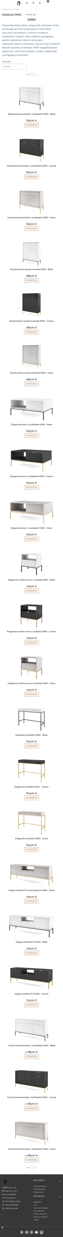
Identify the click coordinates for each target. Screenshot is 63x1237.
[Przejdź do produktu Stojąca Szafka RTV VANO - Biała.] (31, 923)
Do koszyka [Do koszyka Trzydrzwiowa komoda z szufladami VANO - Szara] (31, 1160)
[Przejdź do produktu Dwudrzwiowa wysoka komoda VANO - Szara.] (31, 353)
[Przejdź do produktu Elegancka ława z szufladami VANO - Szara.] (31, 509)
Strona (28, 74)
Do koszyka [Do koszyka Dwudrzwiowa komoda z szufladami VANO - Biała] (31, 125)
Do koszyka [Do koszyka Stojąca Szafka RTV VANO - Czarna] (31, 1005)
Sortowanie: (6, 62)
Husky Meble (10, 9)
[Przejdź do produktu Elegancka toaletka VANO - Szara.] (31, 819)
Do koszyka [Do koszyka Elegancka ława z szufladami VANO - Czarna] (31, 487)
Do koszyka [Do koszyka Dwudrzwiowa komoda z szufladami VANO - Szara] (31, 228)
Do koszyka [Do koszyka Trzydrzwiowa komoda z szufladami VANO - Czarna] (31, 1108)
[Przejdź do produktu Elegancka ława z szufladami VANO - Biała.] (31, 405)
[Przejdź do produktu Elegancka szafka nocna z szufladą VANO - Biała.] (31, 560)
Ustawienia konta (39, 1189)
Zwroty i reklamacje (40, 1214)
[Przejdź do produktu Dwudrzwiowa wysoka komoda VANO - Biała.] (31, 250)
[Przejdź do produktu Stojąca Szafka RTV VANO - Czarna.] (31, 974)
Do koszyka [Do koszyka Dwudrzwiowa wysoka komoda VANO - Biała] (31, 280)
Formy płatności (39, 1211)
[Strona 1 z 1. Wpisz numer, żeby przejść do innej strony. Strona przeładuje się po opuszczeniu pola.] (33, 74)
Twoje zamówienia (40, 1186)
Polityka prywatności (40, 1217)
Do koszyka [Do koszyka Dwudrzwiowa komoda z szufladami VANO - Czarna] (31, 177)
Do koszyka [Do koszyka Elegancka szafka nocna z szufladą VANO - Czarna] (31, 642)
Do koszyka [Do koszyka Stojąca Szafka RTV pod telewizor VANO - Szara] (31, 901)
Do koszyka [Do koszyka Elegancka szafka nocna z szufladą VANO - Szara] (31, 694)
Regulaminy (38, 1202)
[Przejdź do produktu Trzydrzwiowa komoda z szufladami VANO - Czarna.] (31, 1078)
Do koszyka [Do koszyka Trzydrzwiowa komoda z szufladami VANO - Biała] (31, 1056)
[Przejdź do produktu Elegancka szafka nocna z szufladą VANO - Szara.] (31, 664)
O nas (35, 1205)
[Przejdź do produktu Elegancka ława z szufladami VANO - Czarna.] (31, 457)
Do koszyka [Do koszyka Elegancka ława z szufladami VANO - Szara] (31, 539)
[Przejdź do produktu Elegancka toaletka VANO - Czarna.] (31, 767)
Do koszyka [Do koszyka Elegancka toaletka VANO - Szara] (31, 849)
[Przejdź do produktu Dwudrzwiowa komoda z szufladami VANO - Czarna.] (31, 146)
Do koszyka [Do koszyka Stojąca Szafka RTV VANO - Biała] (31, 953)
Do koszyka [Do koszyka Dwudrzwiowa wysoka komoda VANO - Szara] (31, 384)
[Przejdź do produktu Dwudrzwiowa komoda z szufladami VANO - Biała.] (31, 95)
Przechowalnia (38, 1192)
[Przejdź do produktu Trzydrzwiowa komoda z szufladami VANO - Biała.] (31, 1026)
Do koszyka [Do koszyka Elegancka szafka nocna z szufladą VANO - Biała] (31, 591)
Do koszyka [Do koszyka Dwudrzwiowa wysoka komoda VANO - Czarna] (31, 332)
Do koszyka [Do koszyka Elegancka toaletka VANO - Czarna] (31, 798)
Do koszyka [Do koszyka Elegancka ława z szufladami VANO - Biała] (31, 435)
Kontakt (36, 1220)
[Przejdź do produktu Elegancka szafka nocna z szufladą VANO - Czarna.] (31, 612)
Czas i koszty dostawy (41, 1208)
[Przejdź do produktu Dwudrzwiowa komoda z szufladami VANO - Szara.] (31, 198)
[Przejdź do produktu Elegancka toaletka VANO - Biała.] (31, 716)
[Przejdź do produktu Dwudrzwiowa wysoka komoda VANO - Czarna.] (31, 302)
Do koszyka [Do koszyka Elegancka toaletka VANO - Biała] (31, 746)
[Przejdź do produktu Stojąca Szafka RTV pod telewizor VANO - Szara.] (31, 871)
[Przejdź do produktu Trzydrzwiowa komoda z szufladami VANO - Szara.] (31, 1130)
